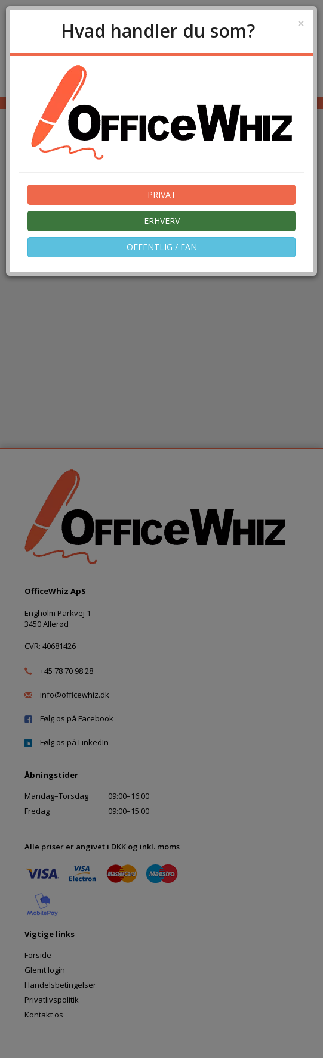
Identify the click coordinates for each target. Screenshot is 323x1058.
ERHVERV (162, 220)
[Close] (300, 23)
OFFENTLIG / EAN (162, 247)
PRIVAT (161, 194)
